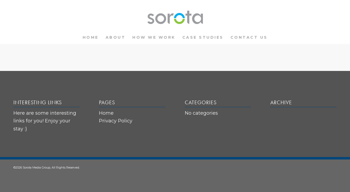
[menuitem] (90, 37)
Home (106, 113)
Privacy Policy (115, 121)
